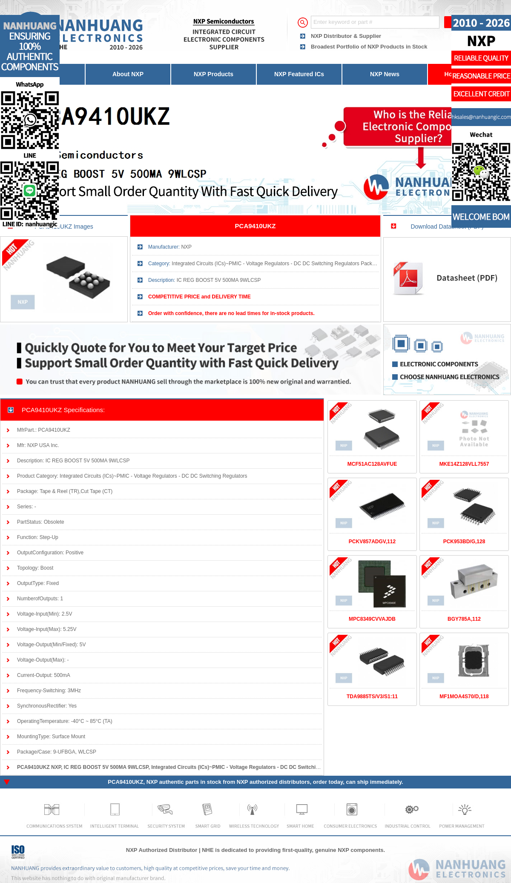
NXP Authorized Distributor (162, 850)
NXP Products (213, 74)
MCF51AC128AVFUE (372, 464)
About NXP (128, 74)
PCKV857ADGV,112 (372, 542)
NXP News (384, 74)
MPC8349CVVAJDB (372, 619)
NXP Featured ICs (299, 74)
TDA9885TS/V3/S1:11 (372, 697)
